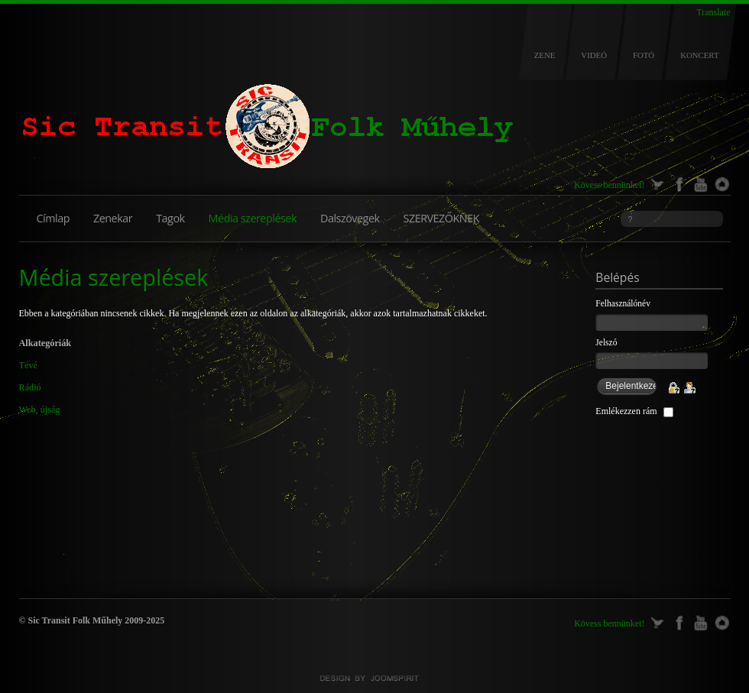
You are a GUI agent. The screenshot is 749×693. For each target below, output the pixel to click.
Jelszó (606, 342)
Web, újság (39, 409)
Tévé (28, 365)
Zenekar (112, 218)
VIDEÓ (594, 55)
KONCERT (699, 55)
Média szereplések (253, 218)
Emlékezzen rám (626, 411)
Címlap (53, 218)
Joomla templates (374, 678)
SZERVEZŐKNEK (441, 218)
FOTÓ (643, 55)
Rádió (30, 387)
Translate (713, 12)
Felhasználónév (622, 303)
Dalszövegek (350, 218)
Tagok (170, 218)
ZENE (545, 55)
